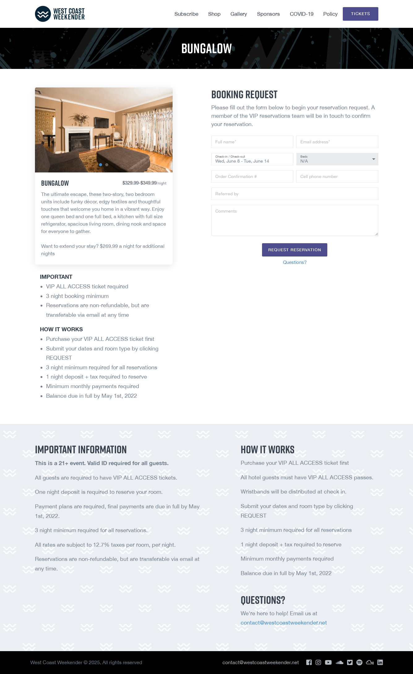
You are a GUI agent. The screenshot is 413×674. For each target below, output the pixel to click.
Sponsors (268, 14)
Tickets (360, 13)
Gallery (238, 14)
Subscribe (186, 14)
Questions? (295, 262)
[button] (100, 164)
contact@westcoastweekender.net (284, 622)
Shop (214, 14)
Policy (330, 14)
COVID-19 (301, 14)
